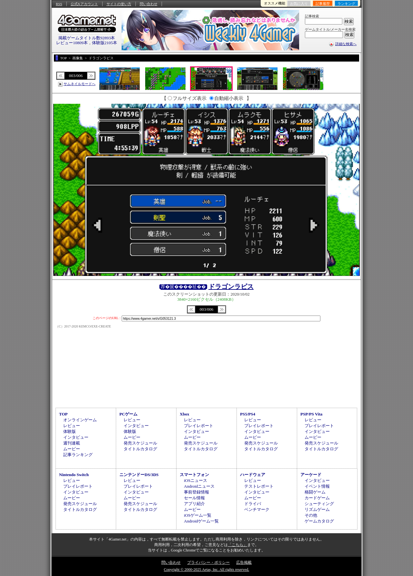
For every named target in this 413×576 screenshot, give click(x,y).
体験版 (69, 431)
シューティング (319, 503)
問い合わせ (148, 4)
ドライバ (252, 503)
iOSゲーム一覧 (197, 515)
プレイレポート (198, 425)
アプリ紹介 (194, 503)
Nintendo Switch (74, 474)
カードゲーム (317, 497)
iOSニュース (195, 480)
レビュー (71, 425)
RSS (59, 4)
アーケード (310, 474)
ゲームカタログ (319, 521)
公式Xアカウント (84, 4)
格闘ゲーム (315, 492)
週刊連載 (71, 443)
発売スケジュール (140, 443)
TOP (63, 414)
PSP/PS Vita (311, 414)
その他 (311, 515)
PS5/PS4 (247, 414)
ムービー (71, 448)
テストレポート (259, 486)
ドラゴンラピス (231, 286)
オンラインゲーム (80, 419)
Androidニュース (199, 486)
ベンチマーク (256, 509)
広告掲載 (244, 562)
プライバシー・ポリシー (208, 562)
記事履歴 (323, 3)
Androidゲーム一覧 (201, 521)
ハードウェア (252, 474)
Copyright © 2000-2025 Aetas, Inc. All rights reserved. (206, 569)
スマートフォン (194, 474)
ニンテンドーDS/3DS (138, 474)
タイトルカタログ (140, 448)
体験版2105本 (104, 42)
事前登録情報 (196, 492)
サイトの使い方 (118, 4)
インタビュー (75, 437)
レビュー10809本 (72, 42)
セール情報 (194, 497)
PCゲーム (128, 414)
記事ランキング (78, 454)
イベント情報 (317, 486)
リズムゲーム (317, 509)
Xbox (184, 414)
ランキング (346, 3)
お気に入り (299, 3)
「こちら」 (237, 544)
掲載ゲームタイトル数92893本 (86, 37)
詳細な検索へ (346, 44)
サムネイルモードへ (80, 84)
